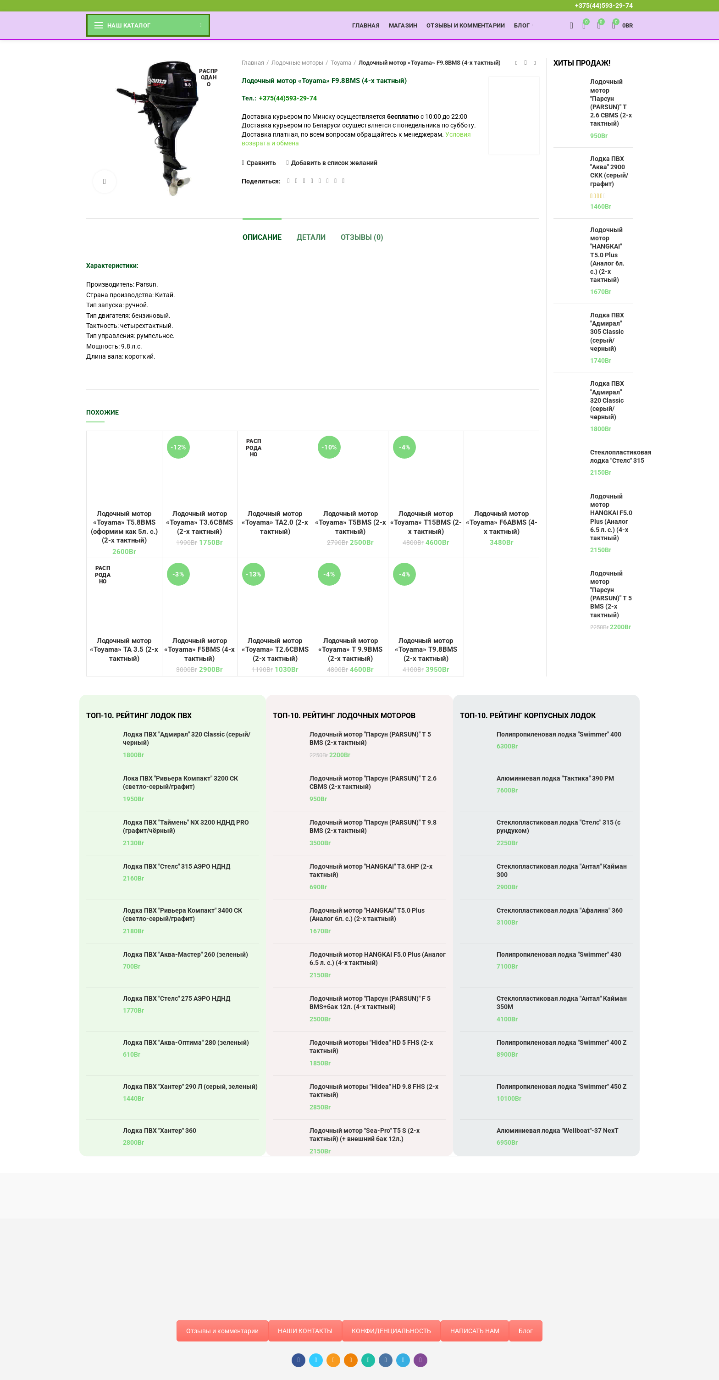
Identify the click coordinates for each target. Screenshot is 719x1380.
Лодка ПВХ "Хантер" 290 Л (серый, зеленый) (190, 1086)
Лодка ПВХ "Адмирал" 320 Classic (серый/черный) (607, 400)
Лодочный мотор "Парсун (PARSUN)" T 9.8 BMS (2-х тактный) (373, 826)
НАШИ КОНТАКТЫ (305, 1331)
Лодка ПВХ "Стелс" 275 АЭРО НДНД (176, 998)
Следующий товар (535, 63)
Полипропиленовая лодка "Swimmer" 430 (559, 954)
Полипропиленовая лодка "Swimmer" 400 (559, 734)
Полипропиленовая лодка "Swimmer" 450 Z (562, 1086)
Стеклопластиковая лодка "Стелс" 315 (621, 456)
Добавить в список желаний (334, 163)
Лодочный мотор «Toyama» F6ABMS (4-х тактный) (501, 523)
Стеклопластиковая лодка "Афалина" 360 (560, 910)
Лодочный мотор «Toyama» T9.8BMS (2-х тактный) (426, 650)
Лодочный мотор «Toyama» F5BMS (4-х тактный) (199, 650)
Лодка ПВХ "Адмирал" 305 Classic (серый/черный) (607, 331)
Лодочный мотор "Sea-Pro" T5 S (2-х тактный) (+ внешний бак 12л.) (365, 1134)
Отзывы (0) (362, 237)
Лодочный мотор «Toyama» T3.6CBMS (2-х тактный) (199, 523)
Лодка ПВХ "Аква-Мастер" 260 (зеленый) (185, 954)
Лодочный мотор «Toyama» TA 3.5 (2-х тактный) (124, 650)
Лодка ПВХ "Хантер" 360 (159, 1130)
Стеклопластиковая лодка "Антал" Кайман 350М (562, 1002)
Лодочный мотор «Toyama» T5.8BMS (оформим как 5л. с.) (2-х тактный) (124, 527)
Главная (253, 62)
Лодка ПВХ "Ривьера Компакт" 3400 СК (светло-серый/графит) (182, 914)
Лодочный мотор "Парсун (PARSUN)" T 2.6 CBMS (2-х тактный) (611, 102)
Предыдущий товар (516, 63)
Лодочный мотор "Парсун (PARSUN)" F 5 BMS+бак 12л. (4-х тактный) (370, 1002)
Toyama (341, 62)
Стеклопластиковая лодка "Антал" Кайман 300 (562, 870)
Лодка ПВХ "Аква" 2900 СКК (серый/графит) (609, 171)
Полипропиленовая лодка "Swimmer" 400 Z (562, 1042)
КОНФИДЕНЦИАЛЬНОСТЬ (391, 1331)
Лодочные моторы (297, 62)
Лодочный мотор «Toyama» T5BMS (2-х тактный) (350, 523)
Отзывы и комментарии (222, 1331)
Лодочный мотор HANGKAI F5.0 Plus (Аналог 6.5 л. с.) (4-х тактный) (611, 517)
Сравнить (261, 163)
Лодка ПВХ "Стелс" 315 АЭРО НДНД (176, 866)
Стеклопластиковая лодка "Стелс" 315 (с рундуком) (558, 826)
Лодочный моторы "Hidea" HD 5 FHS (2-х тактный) (371, 1046)
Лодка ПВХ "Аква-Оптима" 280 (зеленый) (186, 1042)
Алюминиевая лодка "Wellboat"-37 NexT (558, 1130)
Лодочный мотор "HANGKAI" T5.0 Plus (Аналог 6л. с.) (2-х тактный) (607, 254)
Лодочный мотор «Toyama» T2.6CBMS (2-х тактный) (275, 650)
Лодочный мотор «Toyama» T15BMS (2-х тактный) (426, 523)
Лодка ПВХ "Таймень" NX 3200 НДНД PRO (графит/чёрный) (186, 826)
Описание (262, 237)
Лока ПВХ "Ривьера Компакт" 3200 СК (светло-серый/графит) (180, 782)
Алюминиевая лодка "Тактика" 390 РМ (555, 778)
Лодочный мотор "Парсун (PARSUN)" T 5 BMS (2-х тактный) (611, 594)
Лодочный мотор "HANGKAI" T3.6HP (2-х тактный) (371, 870)
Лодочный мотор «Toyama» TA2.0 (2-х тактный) (275, 523)
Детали (311, 237)
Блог (526, 1331)
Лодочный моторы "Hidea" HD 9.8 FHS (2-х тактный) (374, 1090)
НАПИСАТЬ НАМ (474, 1331)
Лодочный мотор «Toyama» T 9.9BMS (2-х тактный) (350, 650)
